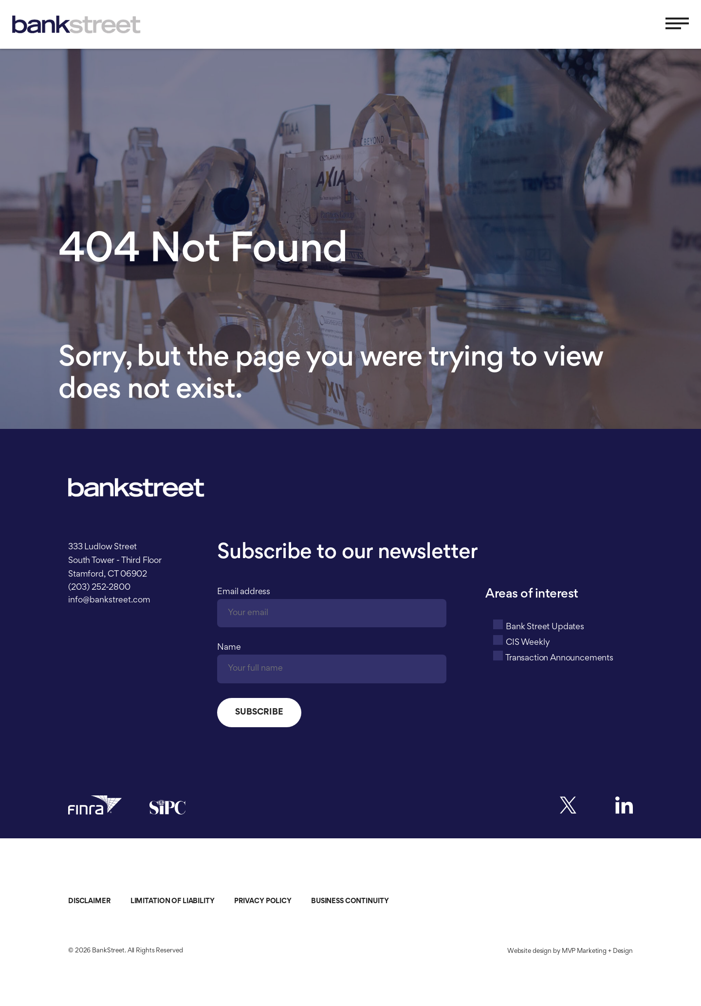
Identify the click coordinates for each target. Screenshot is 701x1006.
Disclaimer (89, 901)
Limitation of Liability (172, 901)
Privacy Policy (263, 901)
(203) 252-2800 (99, 588)
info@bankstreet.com (109, 600)
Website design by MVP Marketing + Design (570, 951)
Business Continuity (350, 901)
